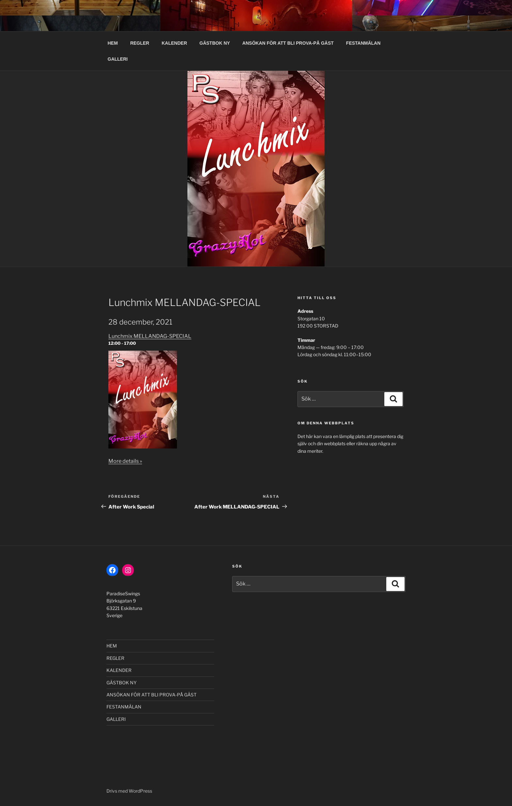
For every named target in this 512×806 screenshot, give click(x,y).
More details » (125, 461)
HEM (113, 43)
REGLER (139, 43)
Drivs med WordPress (129, 791)
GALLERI (118, 59)
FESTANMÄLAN (363, 43)
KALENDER (174, 43)
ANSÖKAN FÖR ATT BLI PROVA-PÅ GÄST (288, 43)
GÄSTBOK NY (215, 43)
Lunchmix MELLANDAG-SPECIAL (149, 336)
